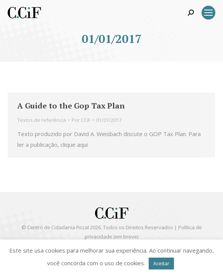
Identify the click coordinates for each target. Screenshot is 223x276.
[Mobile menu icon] (208, 13)
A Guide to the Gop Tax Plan (71, 105)
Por (81, 120)
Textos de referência (41, 120)
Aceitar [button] (161, 263)
